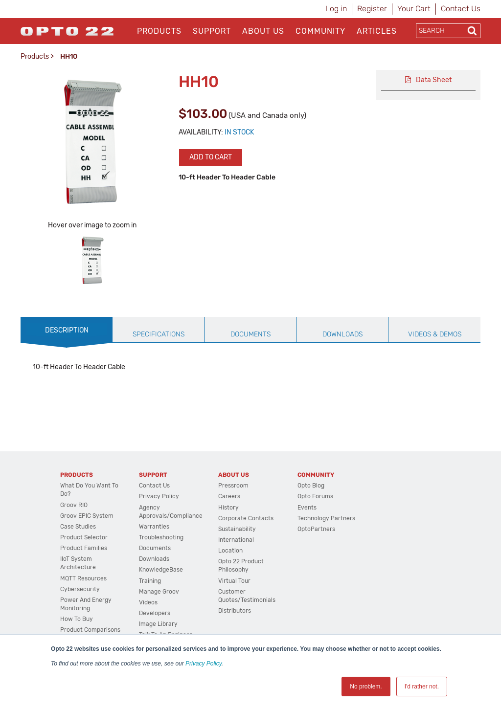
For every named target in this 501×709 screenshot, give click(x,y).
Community (320, 31)
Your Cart (414, 8)
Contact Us (460, 8)
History (228, 507)
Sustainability (237, 529)
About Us (263, 31)
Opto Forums (315, 496)
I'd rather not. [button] (422, 686)
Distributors (234, 610)
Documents (155, 548)
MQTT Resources (83, 578)
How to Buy (76, 619)
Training (150, 580)
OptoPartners (316, 529)
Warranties (154, 526)
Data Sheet (434, 80)
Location (230, 550)
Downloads (154, 558)
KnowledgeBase (161, 569)
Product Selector (84, 537)
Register (372, 8)
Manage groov (159, 591)
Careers (229, 496)
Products (159, 31)
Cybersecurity (80, 589)
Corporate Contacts (245, 518)
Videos (148, 602)
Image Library (158, 623)
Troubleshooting (161, 537)
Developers (154, 613)
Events (307, 507)
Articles (377, 31)
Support (212, 31)
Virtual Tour (234, 580)
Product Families (83, 548)
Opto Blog (310, 485)
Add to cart (210, 157)
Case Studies (78, 526)
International (236, 539)
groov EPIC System (87, 515)
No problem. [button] (366, 686)
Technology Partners (326, 518)
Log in (336, 8)
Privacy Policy (203, 663)
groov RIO (74, 505)
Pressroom (233, 485)
